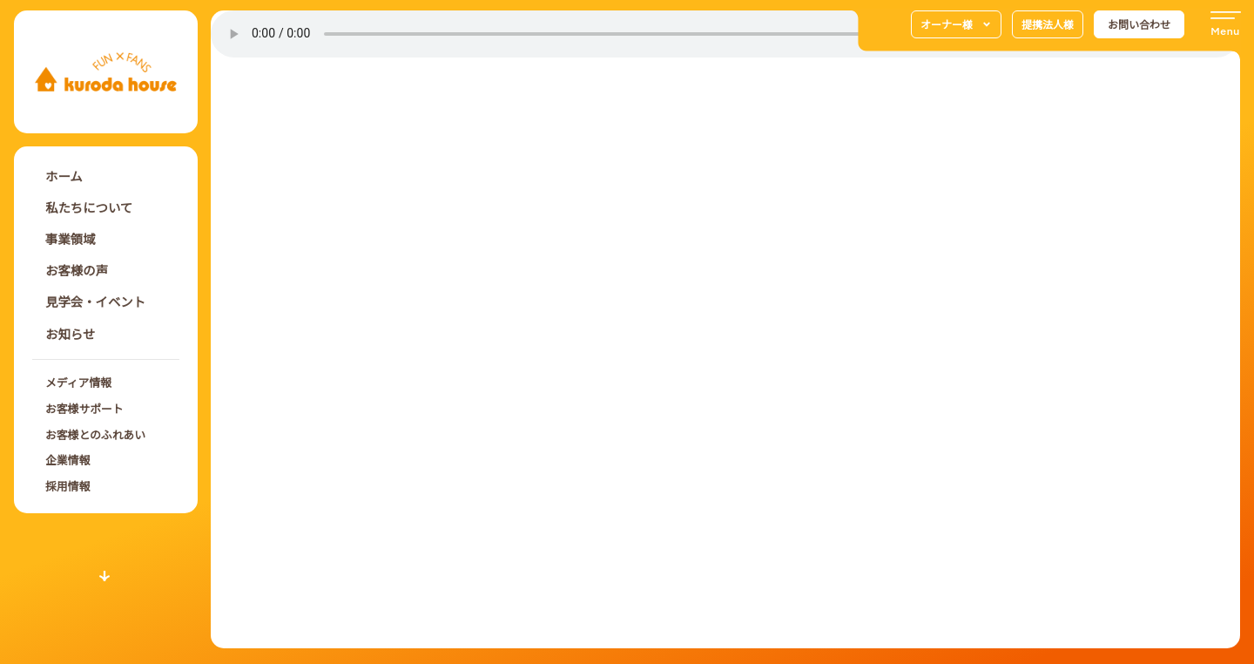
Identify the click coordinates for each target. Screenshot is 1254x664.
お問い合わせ (1139, 24)
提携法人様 (1047, 24)
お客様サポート (84, 408)
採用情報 (67, 486)
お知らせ (70, 333)
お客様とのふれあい (95, 434)
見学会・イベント (95, 301)
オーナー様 (956, 24)
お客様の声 (76, 270)
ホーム (64, 175)
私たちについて (88, 207)
